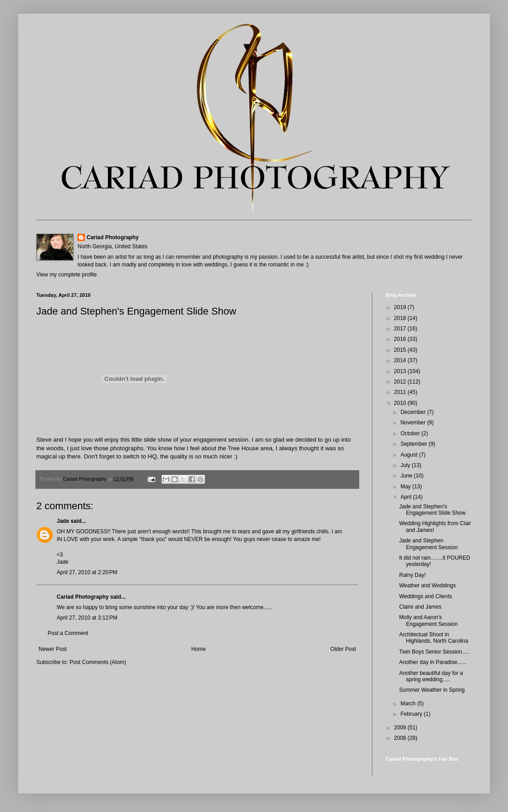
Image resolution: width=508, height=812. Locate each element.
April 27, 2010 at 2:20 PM (87, 572)
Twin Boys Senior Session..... (434, 652)
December (414, 412)
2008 (401, 738)
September (415, 444)
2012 (401, 382)
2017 (401, 328)
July (406, 465)
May (406, 486)
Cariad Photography (113, 237)
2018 (401, 318)
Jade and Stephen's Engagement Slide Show (432, 509)
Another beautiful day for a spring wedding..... (431, 676)
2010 (401, 403)
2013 (401, 371)
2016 (401, 339)
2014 (401, 360)
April (407, 497)
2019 (401, 307)
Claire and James (420, 607)
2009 (401, 727)
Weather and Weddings (427, 585)
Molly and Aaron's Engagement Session (428, 620)
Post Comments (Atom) (97, 662)
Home (198, 649)
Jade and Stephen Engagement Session (428, 543)
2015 (401, 350)
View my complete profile (66, 274)
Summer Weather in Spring (432, 690)
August (410, 455)
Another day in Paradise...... (432, 662)
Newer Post (53, 649)
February (412, 714)
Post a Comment (68, 633)
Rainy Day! (412, 575)
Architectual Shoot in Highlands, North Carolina (433, 637)
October (411, 433)
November (414, 422)
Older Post (343, 649)
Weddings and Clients (425, 596)
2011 (401, 392)
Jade (63, 521)
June (407, 475)
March (409, 703)
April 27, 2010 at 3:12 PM (87, 618)
